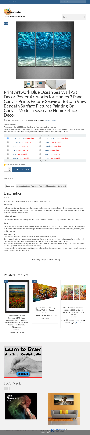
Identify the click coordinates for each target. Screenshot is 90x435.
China (15, 150)
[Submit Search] (61, 1)
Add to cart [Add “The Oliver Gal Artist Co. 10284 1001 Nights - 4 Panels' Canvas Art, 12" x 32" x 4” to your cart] (73, 326)
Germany (16, 142)
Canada (48, 146)
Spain (47, 154)
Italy (14, 154)
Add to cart (21, 169)
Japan (15, 146)
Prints (11, 178)
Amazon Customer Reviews (26, 186)
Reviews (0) (62, 186)
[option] (17, 309)
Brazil (47, 158)
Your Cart (10, 2)
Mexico (15, 158)
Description (10, 186)
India (47, 150)
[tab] (10, 186)
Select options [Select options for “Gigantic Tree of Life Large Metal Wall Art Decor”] (45, 322)
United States (18, 138)
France (47, 142)
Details (47, 120)
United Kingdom (51, 138)
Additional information (47, 186)
